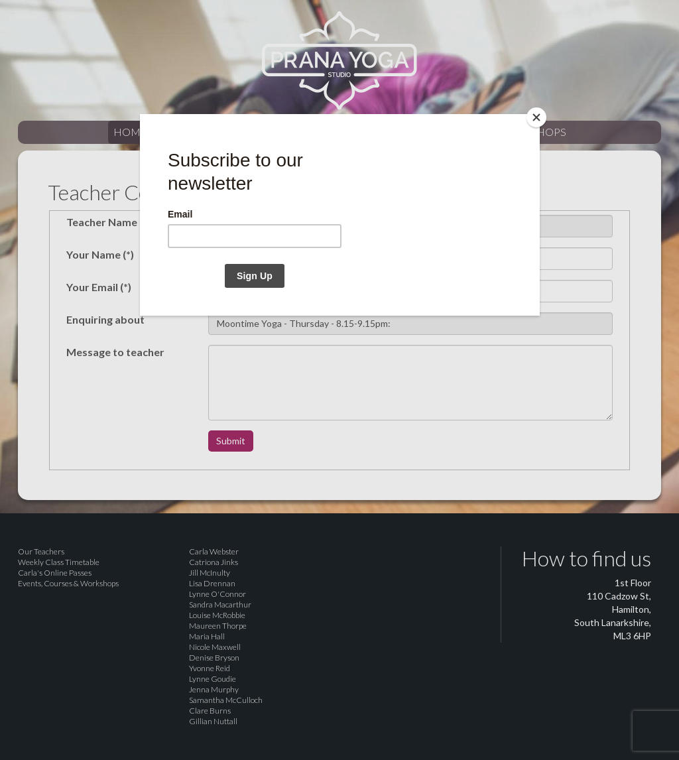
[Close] (536, 117)
